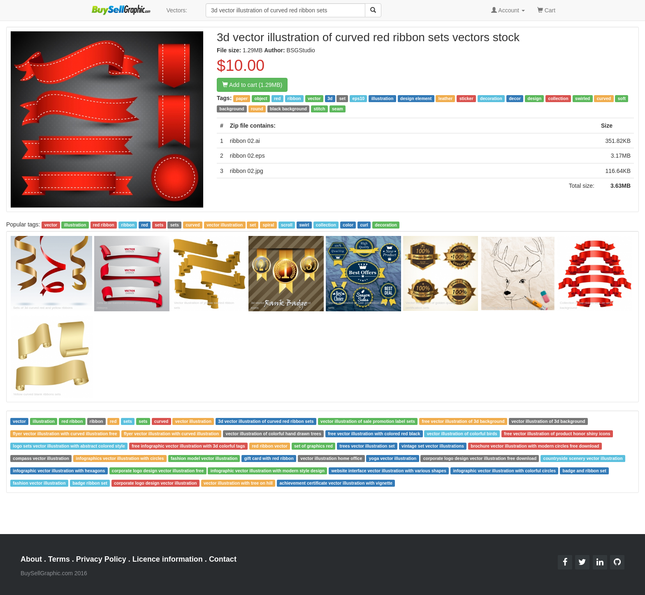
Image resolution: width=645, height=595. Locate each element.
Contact (223, 559)
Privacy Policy (101, 559)
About (31, 559)
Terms (59, 559)
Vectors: (176, 10)
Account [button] (508, 10)
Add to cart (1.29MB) (252, 85)
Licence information (167, 559)
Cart (546, 10)
